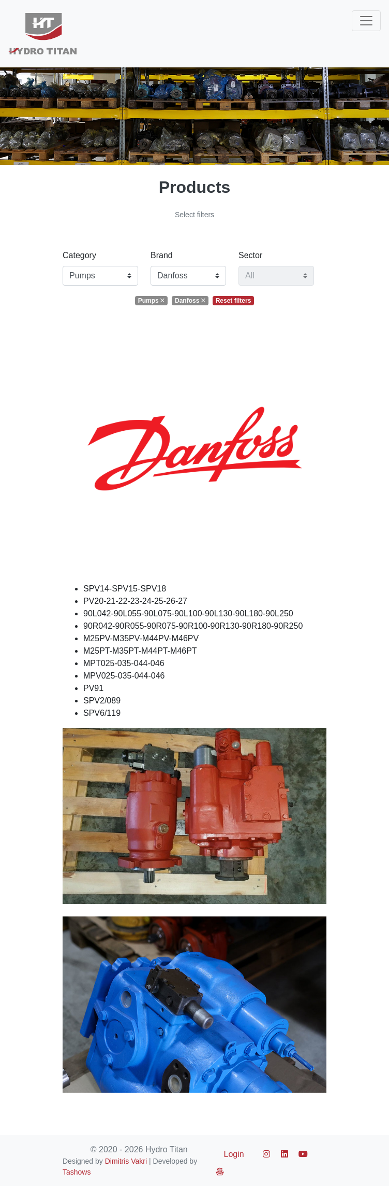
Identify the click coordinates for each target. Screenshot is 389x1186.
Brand (162, 255)
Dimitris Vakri (126, 1161)
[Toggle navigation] (366, 20)
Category (79, 255)
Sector (250, 255)
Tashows (77, 1172)
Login (234, 1154)
